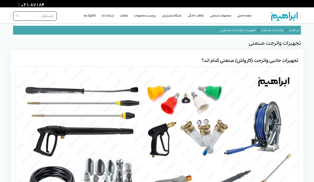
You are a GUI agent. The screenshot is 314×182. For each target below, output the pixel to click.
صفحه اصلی (244, 16)
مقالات (124, 16)
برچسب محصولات (145, 16)
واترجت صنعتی (272, 30)
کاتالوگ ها (90, 16)
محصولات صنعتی (220, 16)
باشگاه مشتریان (172, 16)
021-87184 (32, 5)
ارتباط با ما (108, 16)
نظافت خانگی (196, 16)
